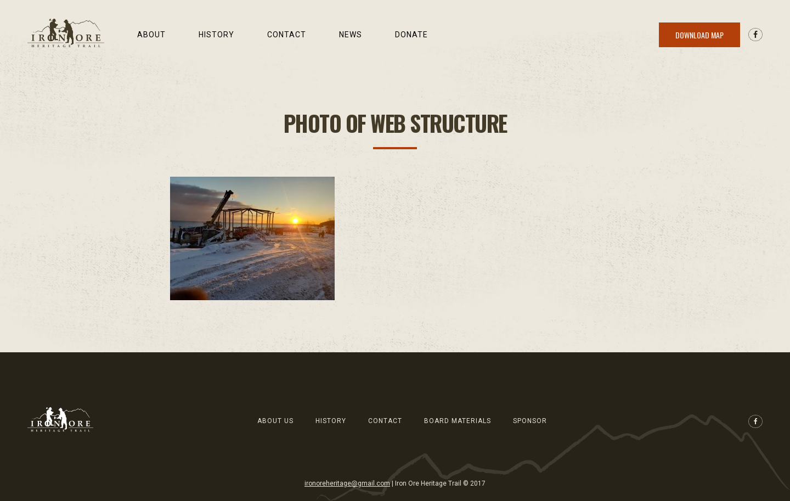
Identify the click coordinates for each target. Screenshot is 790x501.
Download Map (699, 35)
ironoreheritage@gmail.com (347, 483)
